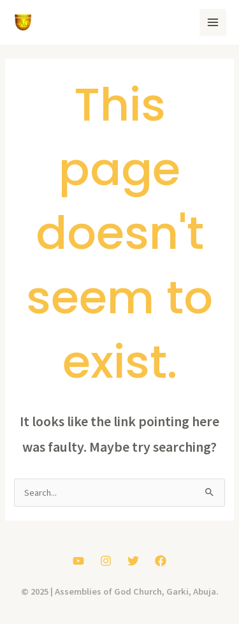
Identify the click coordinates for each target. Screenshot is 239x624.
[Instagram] (106, 561)
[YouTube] (78, 561)
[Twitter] (133, 561)
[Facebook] (160, 561)
